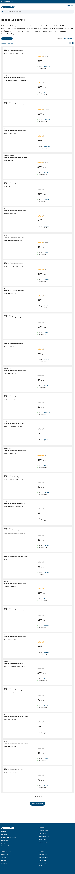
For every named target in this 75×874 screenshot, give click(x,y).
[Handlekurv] (68, 6)
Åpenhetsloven (43, 863)
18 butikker (46, 599)
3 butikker (46, 492)
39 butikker (47, 146)
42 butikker (47, 226)
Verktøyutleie (43, 833)
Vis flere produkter (37, 803)
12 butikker (46, 625)
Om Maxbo (4, 834)
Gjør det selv (5, 854)
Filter (7, 39)
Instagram (4, 863)
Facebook (4, 860)
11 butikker (46, 359)
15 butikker (46, 199)
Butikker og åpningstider (8, 837)
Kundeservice (43, 854)
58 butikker (47, 173)
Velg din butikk (9, 2)
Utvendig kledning (7, 16)
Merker (3, 843)
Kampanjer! (4, 840)
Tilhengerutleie (43, 830)
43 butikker (47, 119)
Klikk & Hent (42, 839)
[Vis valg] (69, 39)
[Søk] (37, 12)
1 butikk (46, 93)
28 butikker (47, 306)
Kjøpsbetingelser (44, 857)
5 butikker (46, 253)
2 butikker (46, 519)
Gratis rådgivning (44, 836)
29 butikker (47, 652)
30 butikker (47, 466)
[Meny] (72, 7)
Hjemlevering (43, 842)
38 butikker (47, 66)
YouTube (3, 857)
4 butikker (46, 572)
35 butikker (47, 386)
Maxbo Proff (5, 846)
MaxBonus (4, 831)
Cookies (41, 866)
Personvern (42, 860)
